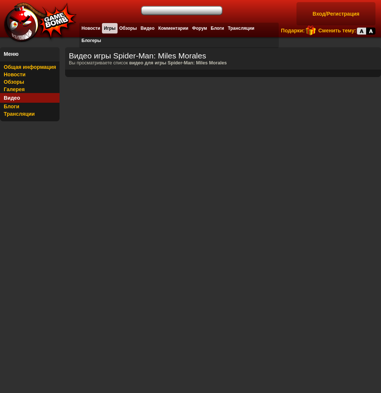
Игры (109, 28)
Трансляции (241, 28)
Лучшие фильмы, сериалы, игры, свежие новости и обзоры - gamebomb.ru (38, 22)
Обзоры (128, 28)
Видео (148, 28)
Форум (199, 28)
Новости (90, 28)
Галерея (14, 89)
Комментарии (173, 28)
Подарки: (293, 30)
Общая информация (30, 67)
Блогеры (91, 40)
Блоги (217, 28)
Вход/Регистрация (336, 14)
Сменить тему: (337, 30)
